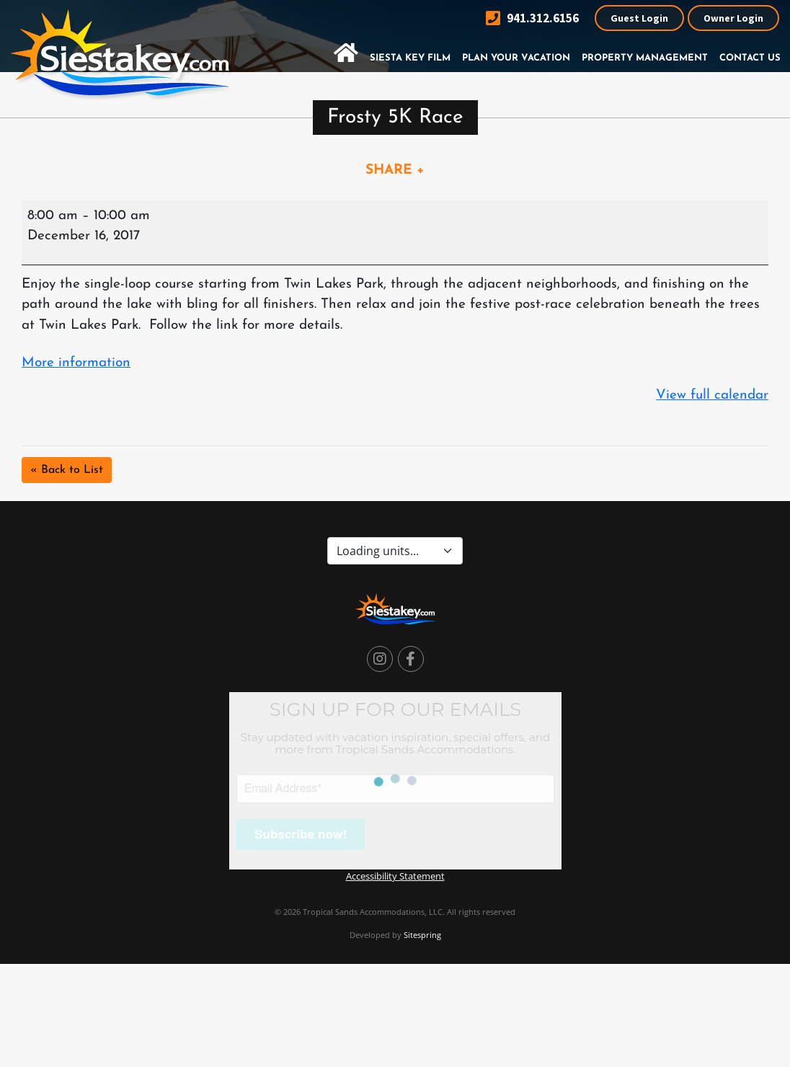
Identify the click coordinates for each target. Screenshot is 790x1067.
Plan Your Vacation (516, 58)
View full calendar (712, 395)
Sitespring (422, 934)
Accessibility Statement (395, 875)
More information (76, 363)
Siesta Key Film (410, 58)
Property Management (645, 58)
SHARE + (395, 170)
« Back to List (66, 470)
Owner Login (733, 18)
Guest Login (639, 18)
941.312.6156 (532, 18)
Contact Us (750, 58)
